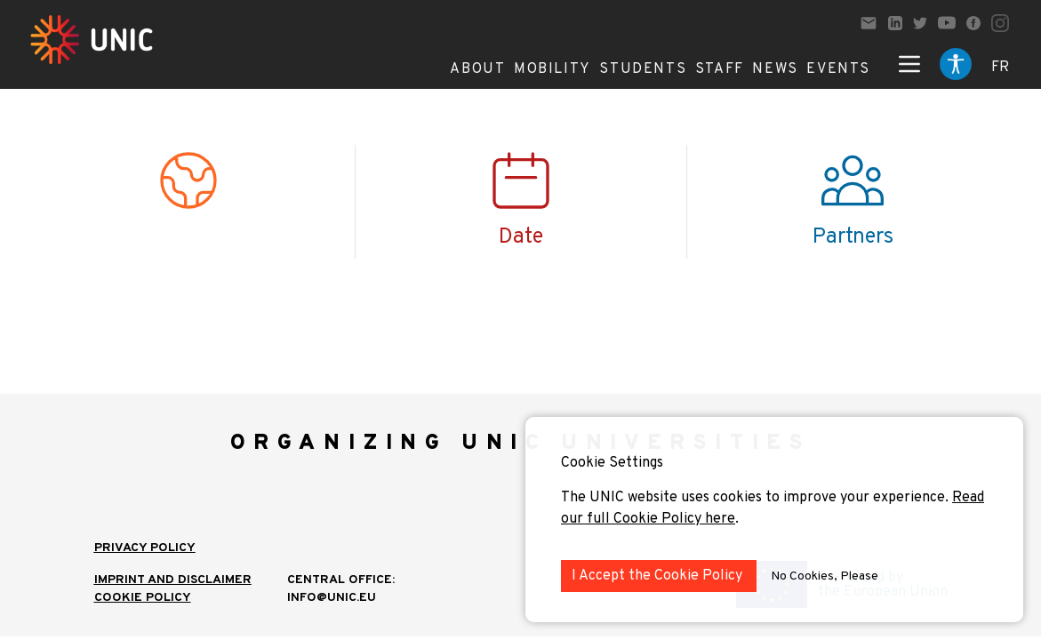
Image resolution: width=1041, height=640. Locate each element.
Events (838, 69)
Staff (719, 69)
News (774, 69)
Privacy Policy (145, 548)
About (477, 69)
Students (642, 69)
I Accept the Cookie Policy (659, 576)
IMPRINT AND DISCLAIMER (173, 580)
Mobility (552, 69)
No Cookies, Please (824, 576)
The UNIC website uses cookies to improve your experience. (756, 498)
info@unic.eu (331, 597)
